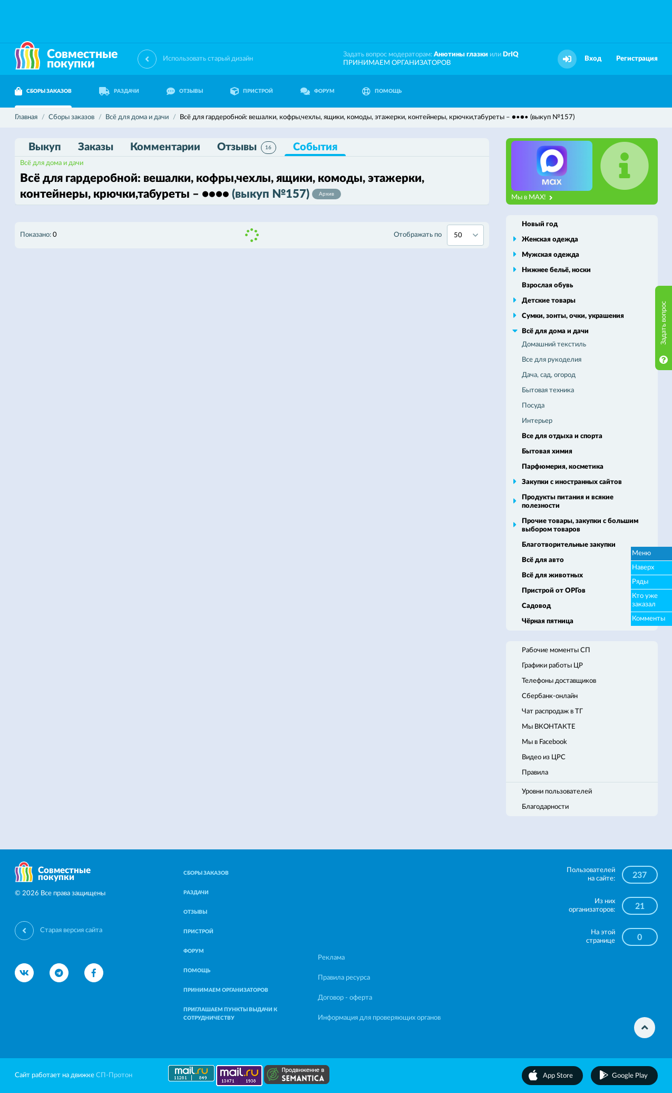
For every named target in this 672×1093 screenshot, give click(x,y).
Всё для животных (552, 575)
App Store (558, 1075)
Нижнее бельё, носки (556, 270)
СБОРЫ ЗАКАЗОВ (43, 91)
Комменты (648, 618)
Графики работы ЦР (552, 665)
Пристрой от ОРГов (554, 590)
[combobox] (465, 235)
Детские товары (549, 300)
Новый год (540, 224)
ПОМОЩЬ (382, 91)
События (315, 147)
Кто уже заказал (645, 600)
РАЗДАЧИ (119, 91)
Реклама (331, 957)
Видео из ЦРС (544, 757)
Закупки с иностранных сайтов (572, 482)
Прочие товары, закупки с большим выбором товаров (580, 525)
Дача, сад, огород (549, 375)
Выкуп (44, 147)
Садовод (536, 606)
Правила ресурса (344, 977)
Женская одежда (550, 239)
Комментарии (165, 147)
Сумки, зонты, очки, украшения (573, 316)
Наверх (643, 567)
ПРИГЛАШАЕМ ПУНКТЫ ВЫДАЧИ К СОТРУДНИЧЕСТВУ (230, 1014)
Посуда (533, 405)
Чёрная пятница (547, 621)
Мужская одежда (550, 255)
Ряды (640, 581)
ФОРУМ (317, 91)
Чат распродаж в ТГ (552, 711)
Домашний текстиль (554, 344)
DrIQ (511, 54)
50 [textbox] (458, 235)
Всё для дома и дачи (51, 163)
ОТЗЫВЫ (185, 91)
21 (640, 906)
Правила (535, 772)
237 (639, 875)
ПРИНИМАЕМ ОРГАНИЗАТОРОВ (397, 63)
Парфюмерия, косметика (562, 466)
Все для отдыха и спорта (562, 436)
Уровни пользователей (557, 791)
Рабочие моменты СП (556, 650)
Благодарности (545, 807)
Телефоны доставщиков (559, 681)
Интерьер (537, 421)
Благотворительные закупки (569, 544)
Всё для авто (543, 560)
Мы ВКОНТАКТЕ (549, 726)
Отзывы (246, 147)
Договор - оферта (345, 997)
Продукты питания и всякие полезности (567, 501)
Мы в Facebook (544, 742)
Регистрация (637, 58)
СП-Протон (114, 1075)
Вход (593, 58)
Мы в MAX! (532, 197)
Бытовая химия (547, 451)
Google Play (630, 1075)
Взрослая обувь (547, 285)
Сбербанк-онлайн (550, 696)
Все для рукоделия (551, 359)
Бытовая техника (548, 390)
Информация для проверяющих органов (379, 1017)
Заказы (95, 147)
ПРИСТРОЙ (251, 91)
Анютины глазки (461, 54)
